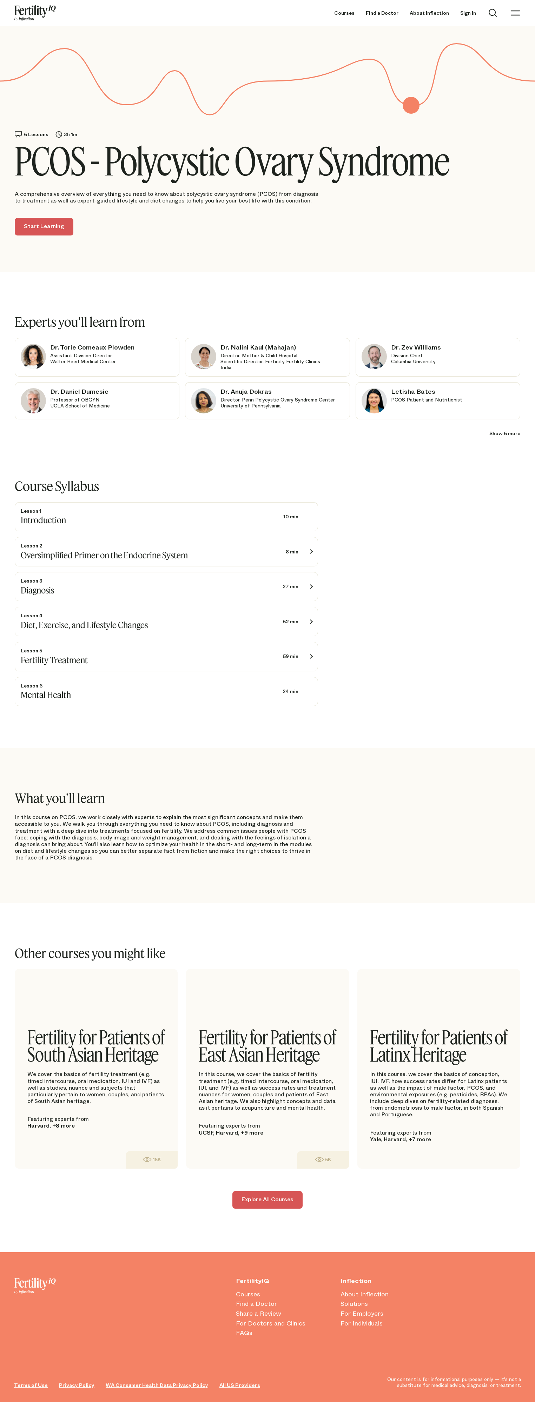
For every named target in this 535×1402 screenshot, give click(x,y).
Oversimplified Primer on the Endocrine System (104, 555)
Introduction (43, 520)
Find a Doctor (382, 13)
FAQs (244, 1333)
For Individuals (362, 1324)
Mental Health (46, 695)
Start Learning (44, 226)
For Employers (362, 1314)
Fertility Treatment (54, 660)
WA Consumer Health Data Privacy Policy (157, 1385)
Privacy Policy (76, 1385)
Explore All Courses (267, 1199)
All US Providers (239, 1385)
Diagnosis (37, 590)
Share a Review (258, 1314)
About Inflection (429, 13)
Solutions (354, 1304)
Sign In (468, 13)
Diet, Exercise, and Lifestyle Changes (84, 625)
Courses (344, 13)
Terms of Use (31, 1385)
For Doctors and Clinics (270, 1324)
